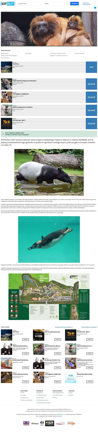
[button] (12, 53)
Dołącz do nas (25, 398)
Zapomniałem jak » (87, 4)
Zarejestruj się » (86, 3)
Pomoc (55, 398)
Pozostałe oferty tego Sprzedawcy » (64, 327)
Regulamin (40, 393)
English (71, 395)
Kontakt (23, 395)
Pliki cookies (40, 398)
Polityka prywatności (42, 400)
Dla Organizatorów (58, 393)
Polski (71, 393)
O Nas (23, 393)
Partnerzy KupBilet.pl (26, 400)
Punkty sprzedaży (42, 395)
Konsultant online (58, 395)
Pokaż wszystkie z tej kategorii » (89, 327)
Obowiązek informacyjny (43, 403)
